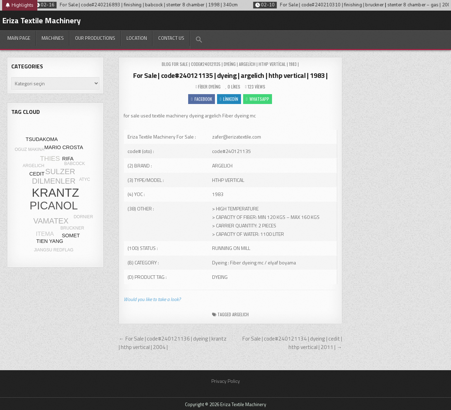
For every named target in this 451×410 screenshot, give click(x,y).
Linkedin (229, 99)
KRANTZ (55, 192)
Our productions (95, 38)
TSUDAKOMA (42, 139)
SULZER (60, 171)
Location (136, 38)
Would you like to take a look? (152, 299)
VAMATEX (50, 220)
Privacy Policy (225, 381)
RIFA (68, 158)
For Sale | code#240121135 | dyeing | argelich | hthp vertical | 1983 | (230, 75)
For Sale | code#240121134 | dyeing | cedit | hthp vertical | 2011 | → (292, 343)
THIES (50, 158)
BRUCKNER (72, 228)
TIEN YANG (49, 241)
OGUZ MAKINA (29, 149)
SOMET (71, 235)
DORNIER (83, 216)
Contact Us (171, 38)
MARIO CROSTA (63, 147)
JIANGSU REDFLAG (53, 249)
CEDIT (36, 174)
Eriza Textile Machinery (41, 20)
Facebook (201, 99)
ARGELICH (240, 314)
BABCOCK (74, 163)
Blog (166, 64)
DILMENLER (54, 181)
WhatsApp (257, 99)
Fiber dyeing (209, 87)
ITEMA (45, 234)
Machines (53, 38)
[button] (199, 40)
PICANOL (54, 206)
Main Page (18, 38)
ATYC (84, 179)
